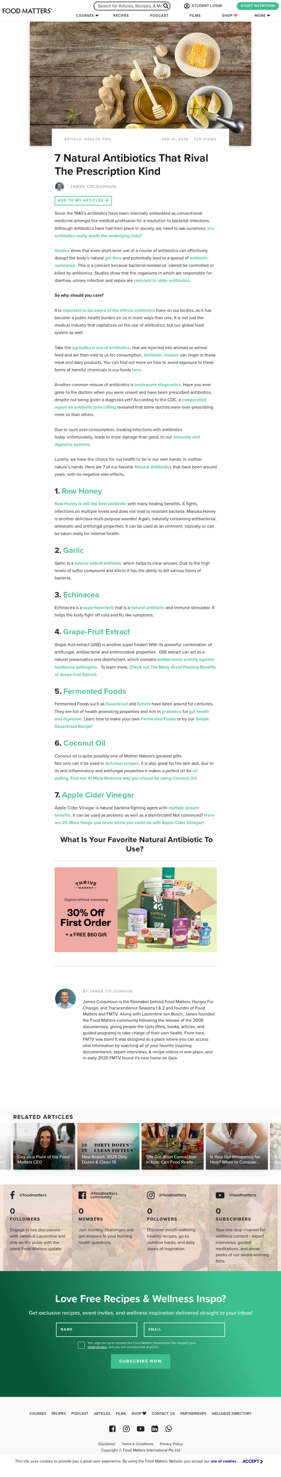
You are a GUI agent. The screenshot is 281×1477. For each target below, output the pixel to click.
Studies (62, 250)
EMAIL (155, 1329)
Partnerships (193, 1413)
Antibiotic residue (161, 355)
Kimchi (143, 704)
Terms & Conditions (137, 1444)
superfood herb (98, 607)
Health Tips (98, 139)
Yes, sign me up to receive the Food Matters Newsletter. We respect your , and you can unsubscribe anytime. (142, 1345)
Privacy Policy (171, 1444)
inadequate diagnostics (157, 384)
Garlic (73, 550)
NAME (67, 1329)
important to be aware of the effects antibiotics (109, 310)
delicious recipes (122, 763)
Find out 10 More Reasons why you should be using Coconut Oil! (134, 778)
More (260, 15)
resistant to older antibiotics (162, 280)
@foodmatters (33, 1195)
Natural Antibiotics (153, 467)
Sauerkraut (117, 704)
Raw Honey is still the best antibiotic (91, 504)
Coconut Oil (84, 743)
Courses (85, 15)
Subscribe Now (140, 1361)
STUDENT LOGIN (202, 6)
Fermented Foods (94, 691)
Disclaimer (106, 1444)
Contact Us (163, 1413)
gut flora (113, 258)
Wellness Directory (232, 1413)
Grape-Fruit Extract (96, 631)
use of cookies (223, 1461)
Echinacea (81, 594)
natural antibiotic (147, 607)
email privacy (97, 1347)
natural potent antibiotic (98, 563)
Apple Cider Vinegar (98, 795)
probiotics (172, 711)
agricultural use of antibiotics (101, 347)
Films (195, 15)
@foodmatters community (104, 1195)
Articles (102, 1413)
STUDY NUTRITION (258, 6)
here (136, 370)
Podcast (159, 15)
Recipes (121, 15)
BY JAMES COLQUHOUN (108, 991)
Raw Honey (81, 491)
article (73, 139)
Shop (230, 15)
